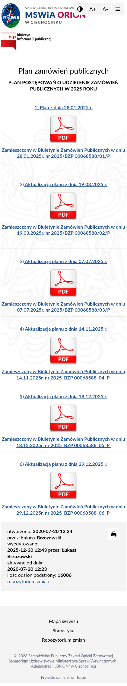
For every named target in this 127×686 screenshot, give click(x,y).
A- (105, 9)
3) (63, 261)
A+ (92, 9)
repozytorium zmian (28, 581)
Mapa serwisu (63, 621)
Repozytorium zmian (63, 640)
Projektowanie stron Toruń (63, 677)
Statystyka (63, 630)
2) (63, 184)
